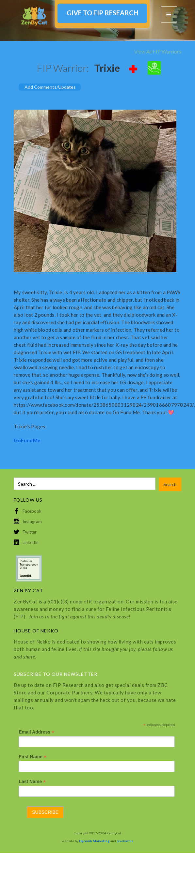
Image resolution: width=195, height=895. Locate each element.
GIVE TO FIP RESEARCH (102, 13)
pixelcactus (125, 841)
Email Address (36, 732)
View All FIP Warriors (157, 51)
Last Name (32, 782)
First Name (32, 757)
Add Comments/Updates (50, 87)
